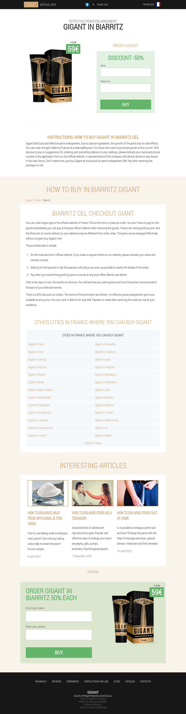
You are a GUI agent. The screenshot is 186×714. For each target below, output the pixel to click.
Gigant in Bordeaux (105, 374)
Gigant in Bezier (103, 435)
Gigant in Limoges (38, 420)
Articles (130, 681)
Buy (125, 104)
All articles (93, 571)
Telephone (105, 81)
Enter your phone (35, 626)
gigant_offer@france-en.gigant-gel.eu (93, 695)
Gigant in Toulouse (105, 352)
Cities (117, 681)
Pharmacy (41, 681)
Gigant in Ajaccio (37, 367)
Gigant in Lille (102, 390)
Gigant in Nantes (104, 397)
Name (103, 65)
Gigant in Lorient (37, 435)
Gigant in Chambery (106, 382)
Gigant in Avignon (105, 367)
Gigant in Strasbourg (39, 412)
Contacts (145, 681)
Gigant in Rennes (104, 405)
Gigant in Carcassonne (40, 428)
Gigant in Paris (36, 344)
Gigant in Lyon (103, 359)
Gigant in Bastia (36, 374)
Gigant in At (101, 428)
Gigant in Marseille (105, 344)
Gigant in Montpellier (39, 397)
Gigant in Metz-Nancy (107, 420)
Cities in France (93, 443)
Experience (72, 681)
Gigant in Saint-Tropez (40, 390)
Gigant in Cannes (37, 359)
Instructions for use (96, 681)
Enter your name (35, 608)
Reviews (56, 681)
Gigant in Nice (35, 352)
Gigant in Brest (36, 382)
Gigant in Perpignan (39, 405)
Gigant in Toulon (104, 412)
